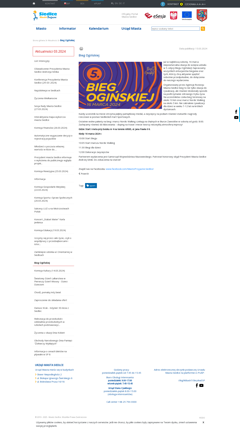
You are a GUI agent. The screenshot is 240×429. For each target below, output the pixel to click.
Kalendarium (99, 28)
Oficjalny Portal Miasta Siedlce (130, 15)
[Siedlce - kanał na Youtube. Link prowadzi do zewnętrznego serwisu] (236, 117)
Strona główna (39, 40)
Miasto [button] (41, 28)
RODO (202, 417)
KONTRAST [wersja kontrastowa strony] (175, 4)
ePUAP (97, 3)
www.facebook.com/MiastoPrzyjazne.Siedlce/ (130, 168)
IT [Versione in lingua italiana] (124, 3)
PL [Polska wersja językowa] (112, 3)
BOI (82, 3)
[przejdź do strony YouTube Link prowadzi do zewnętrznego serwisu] (201, 385)
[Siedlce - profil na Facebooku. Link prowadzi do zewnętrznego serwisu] (236, 112)
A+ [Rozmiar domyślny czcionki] (199, 4)
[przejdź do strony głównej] (34, 3)
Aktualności (53, 40)
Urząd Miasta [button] (131, 28)
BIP (67, 3)
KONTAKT (50, 3)
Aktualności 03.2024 (50, 51)
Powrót (85, 173)
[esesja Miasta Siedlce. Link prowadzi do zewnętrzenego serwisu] (155, 15)
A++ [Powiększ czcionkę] (203, 4)
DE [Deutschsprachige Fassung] (120, 3)
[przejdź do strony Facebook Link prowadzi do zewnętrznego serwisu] (197, 385)
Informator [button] (67, 28)
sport (91, 185)
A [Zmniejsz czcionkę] (197, 4)
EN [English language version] (116, 3)
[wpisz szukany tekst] (176, 29)
